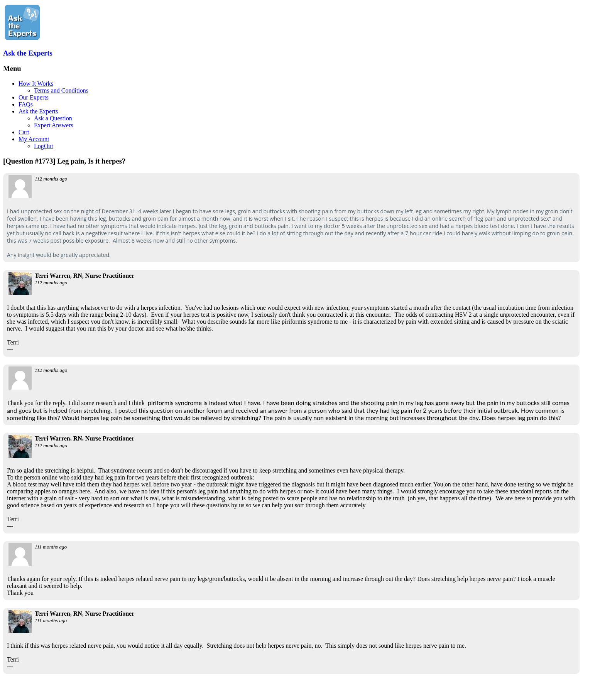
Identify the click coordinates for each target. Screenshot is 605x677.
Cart (24, 132)
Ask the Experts (27, 53)
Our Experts (34, 97)
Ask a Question (53, 118)
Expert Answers (53, 125)
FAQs (26, 104)
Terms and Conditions (61, 90)
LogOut (43, 146)
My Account (34, 139)
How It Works (36, 83)
